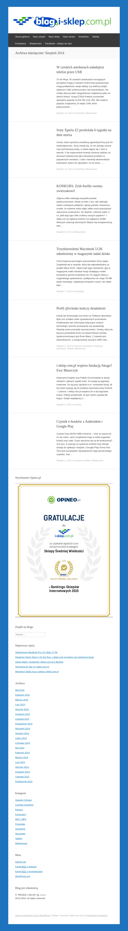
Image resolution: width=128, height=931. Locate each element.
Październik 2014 (23, 724)
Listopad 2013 (22, 776)
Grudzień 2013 (22, 772)
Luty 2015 (20, 704)
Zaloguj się (20, 862)
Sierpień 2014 (22, 733)
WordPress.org (22, 876)
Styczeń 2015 (22, 709)
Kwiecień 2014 (22, 752)
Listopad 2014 (22, 719)
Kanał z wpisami (25, 866)
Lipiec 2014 (21, 738)
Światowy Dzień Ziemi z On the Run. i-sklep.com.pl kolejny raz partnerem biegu (54, 657)
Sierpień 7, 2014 (63, 291)
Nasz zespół (39, 36)
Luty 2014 (20, 762)
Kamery (77, 346)
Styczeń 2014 (22, 767)
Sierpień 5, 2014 (63, 346)
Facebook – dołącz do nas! (58, 43)
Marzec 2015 (21, 699)
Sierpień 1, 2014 (63, 460)
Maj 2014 (19, 748)
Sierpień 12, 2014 (64, 169)
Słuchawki (61, 348)
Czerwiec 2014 (22, 743)
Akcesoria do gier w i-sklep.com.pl (32, 666)
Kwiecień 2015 (22, 695)
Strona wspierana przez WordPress (32, 915)
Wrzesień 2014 (22, 728)
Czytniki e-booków (82, 460)
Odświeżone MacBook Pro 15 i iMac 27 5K (36, 652)
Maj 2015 (19, 690)
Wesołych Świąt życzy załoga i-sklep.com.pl (37, 671)
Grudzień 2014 (22, 714)
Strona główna (22, 36)
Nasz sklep (54, 36)
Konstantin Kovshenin (97, 915)
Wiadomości (35, 43)
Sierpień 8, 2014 (63, 232)
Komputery (20, 43)
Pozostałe (79, 113)
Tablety (95, 36)
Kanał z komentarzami (28, 871)
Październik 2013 (23, 781)
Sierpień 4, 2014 (63, 404)
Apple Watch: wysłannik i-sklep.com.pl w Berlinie (39, 662)
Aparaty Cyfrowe (23, 800)
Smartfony (83, 36)
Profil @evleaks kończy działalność (81, 308)
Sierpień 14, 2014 (64, 113)
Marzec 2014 (21, 757)
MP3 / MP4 (20, 819)
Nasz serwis (69, 36)
